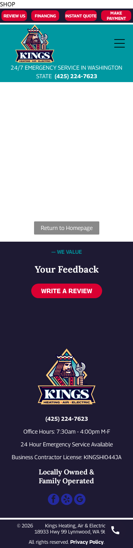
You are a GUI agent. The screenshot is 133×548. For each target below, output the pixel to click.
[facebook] (53, 500)
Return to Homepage (67, 228)
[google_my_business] (79, 500)
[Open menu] (119, 43)
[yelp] (66, 500)
